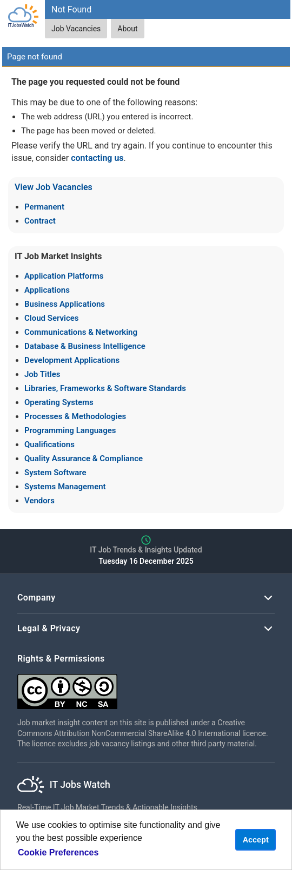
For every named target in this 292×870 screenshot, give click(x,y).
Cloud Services (51, 318)
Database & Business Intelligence (84, 346)
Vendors (39, 500)
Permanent (44, 207)
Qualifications (49, 444)
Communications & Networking (80, 332)
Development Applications (72, 360)
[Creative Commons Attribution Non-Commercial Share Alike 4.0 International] (146, 687)
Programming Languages (70, 430)
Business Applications (64, 304)
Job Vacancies (76, 28)
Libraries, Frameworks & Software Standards (105, 388)
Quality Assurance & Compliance (83, 458)
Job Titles (42, 374)
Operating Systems (59, 402)
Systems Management (65, 486)
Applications (47, 290)
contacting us (97, 158)
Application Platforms (63, 276)
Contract (40, 221)
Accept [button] (256, 839)
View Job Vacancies (53, 187)
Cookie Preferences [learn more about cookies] (58, 852)
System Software (55, 472)
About (127, 28)
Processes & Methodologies (75, 416)
